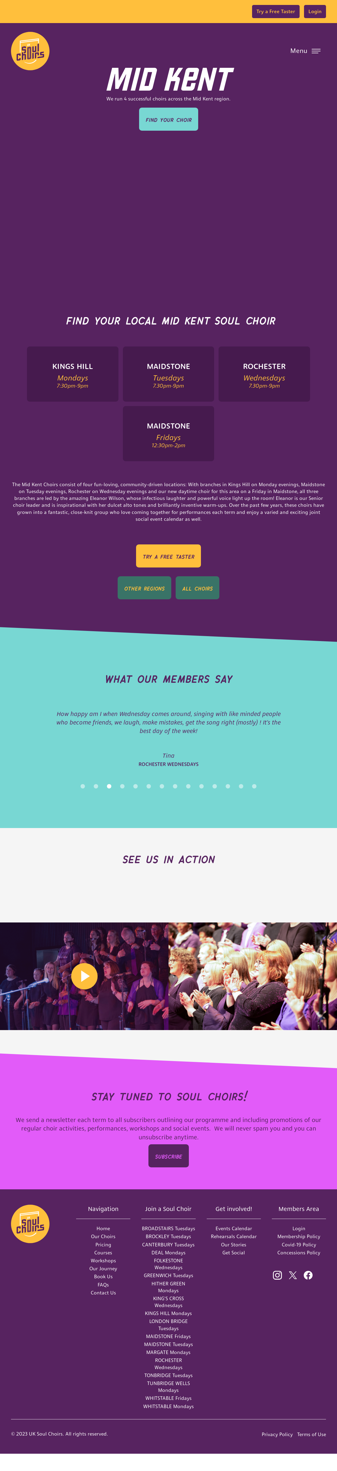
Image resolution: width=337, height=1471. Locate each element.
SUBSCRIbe (168, 1173)
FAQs (103, 1302)
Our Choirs (103, 1254)
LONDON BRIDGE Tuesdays (168, 1342)
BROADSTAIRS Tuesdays (168, 1246)
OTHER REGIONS (144, 587)
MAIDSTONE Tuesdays (168, 1361)
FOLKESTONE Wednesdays (168, 1281)
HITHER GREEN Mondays (168, 1304)
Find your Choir (169, 119)
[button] (305, 51)
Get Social (233, 1270)
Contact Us (103, 1310)
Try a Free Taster (275, 11)
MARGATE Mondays (168, 1369)
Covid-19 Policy (299, 1262)
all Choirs (197, 587)
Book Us (103, 1294)
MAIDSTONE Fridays (168, 1353)
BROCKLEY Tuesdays (168, 1254)
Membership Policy (298, 1254)
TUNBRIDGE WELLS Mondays (168, 1404)
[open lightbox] (84, 993)
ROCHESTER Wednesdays (168, 1381)
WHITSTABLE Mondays (168, 1423)
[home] (30, 51)
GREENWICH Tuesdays (168, 1293)
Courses (103, 1270)
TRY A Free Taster (168, 555)
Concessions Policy (298, 1270)
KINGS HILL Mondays (168, 1330)
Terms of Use (311, 1451)
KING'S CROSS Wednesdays (168, 1319)
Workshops (103, 1278)
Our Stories (233, 1262)
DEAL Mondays (168, 1270)
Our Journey (103, 1286)
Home (103, 1246)
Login (315, 11)
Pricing (103, 1262)
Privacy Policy (277, 1451)
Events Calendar (234, 1246)
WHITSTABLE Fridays (168, 1415)
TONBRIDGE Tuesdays (168, 1392)
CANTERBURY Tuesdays (168, 1262)
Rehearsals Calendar (234, 1254)
